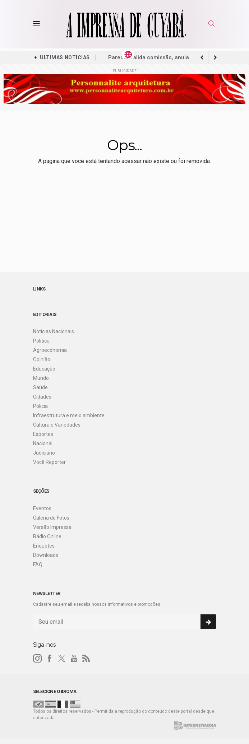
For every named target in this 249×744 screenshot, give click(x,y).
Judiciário (44, 453)
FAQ (37, 564)
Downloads (45, 555)
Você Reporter (49, 462)
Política (41, 341)
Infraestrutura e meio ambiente (69, 415)
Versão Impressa (52, 527)
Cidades (42, 397)
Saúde (40, 387)
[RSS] (86, 658)
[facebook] (49, 658)
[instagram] (37, 658)
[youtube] (74, 658)
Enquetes (44, 546)
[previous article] (215, 57)
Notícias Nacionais (53, 331)
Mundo (41, 378)
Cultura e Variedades (56, 425)
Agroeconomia (50, 350)
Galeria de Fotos (51, 518)
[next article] (202, 57)
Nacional (42, 443)
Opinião (41, 359)
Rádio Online (47, 536)
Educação (44, 369)
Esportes (43, 434)
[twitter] (61, 658)
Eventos (42, 508)
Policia (40, 406)
